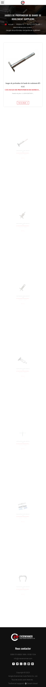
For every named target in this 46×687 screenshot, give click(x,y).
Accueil (10, 24)
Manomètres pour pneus (22, 27)
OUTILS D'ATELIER (33, 24)
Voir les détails (23, 100)
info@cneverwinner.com (23, 658)
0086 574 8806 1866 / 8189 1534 (23, 654)
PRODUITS (20, 24)
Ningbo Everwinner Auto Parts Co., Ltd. (23, 676)
